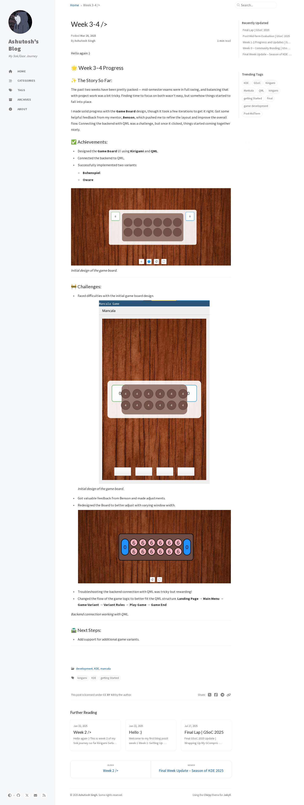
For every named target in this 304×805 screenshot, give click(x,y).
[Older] (110, 769)
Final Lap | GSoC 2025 (256, 30)
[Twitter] (209, 695)
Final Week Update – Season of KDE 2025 (268, 54)
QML (261, 90)
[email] (35, 795)
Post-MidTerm (252, 113)
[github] (18, 795)
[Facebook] (216, 695)
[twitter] (27, 795)
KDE (96, 668)
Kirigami (270, 83)
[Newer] (191, 769)
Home (74, 5)
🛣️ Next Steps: (254, 168)
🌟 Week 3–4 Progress (257, 142)
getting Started (110, 678)
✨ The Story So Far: (257, 149)
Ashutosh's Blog (23, 45)
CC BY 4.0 (109, 695)
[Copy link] (229, 695)
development (84, 668)
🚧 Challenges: (254, 161)
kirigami (82, 678)
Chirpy (207, 795)
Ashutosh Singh (85, 41)
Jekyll (227, 795)
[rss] (44, 795)
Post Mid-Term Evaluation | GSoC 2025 (266, 36)
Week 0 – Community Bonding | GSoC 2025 (269, 48)
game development (256, 106)
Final (270, 98)
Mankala (249, 90)
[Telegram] (222, 695)
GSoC (257, 83)
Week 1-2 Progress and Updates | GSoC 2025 (271, 42)
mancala (105, 668)
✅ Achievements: (256, 155)
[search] (257, 5)
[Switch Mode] (10, 795)
